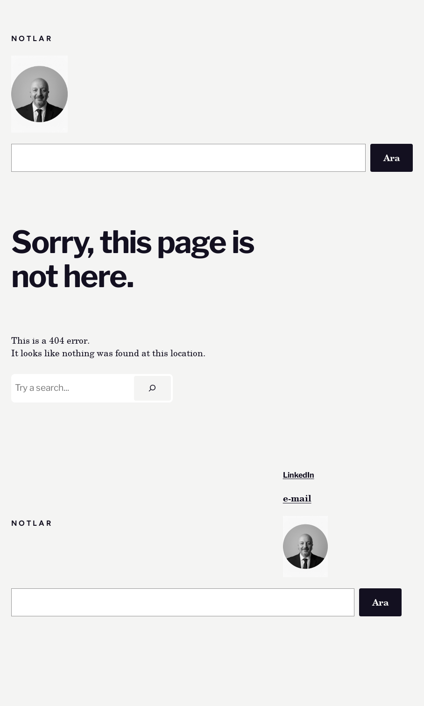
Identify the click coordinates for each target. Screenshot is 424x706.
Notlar (32, 38)
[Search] (152, 388)
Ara (391, 157)
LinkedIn (298, 475)
